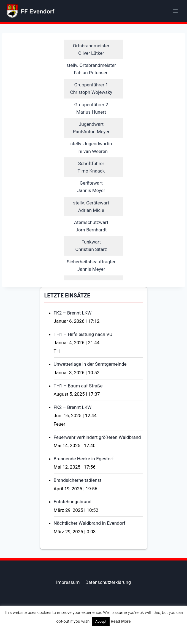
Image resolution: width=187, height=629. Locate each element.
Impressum (68, 582)
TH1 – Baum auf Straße (78, 386)
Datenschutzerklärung (108, 582)
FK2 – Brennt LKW (73, 313)
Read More (121, 621)
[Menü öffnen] (175, 11)
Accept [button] (101, 621)
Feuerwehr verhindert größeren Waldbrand (97, 437)
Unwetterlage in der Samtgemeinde (90, 364)
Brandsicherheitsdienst (78, 480)
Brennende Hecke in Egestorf (84, 458)
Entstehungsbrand (73, 501)
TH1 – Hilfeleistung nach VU (83, 334)
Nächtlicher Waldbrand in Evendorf (90, 523)
